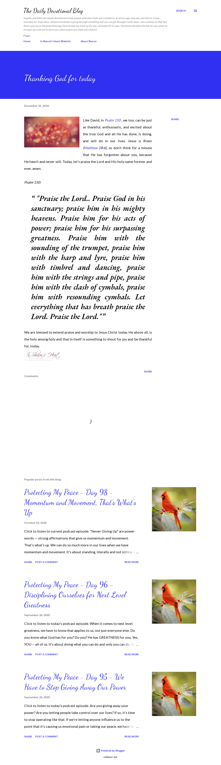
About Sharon (89, 41)
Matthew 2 (92, 148)
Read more (131, 562)
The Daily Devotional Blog (53, 10)
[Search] (181, 11)
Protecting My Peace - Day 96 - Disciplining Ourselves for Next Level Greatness (75, 594)
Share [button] (175, 119)
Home (26, 41)
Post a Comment (46, 562)
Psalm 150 (113, 120)
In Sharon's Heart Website (55, 41)
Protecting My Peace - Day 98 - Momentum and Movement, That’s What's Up (80, 502)
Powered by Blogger (110, 750)
